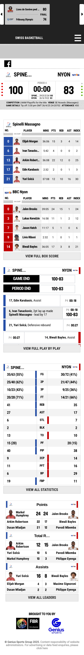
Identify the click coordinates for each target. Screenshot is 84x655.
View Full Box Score (42, 256)
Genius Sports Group (56, 626)
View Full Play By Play (41, 348)
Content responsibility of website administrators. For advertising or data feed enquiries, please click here (42, 645)
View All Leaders (42, 597)
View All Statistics (42, 490)
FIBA (27, 626)
